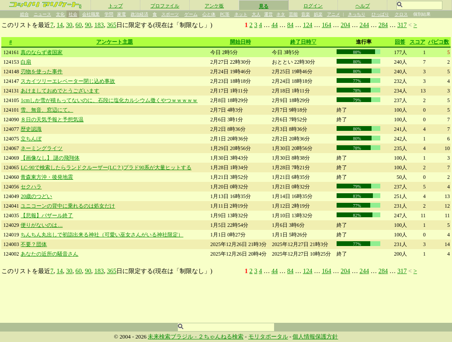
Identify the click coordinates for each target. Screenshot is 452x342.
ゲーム (191, 14)
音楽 (305, 14)
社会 (73, 14)
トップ (115, 5)
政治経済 (139, 14)
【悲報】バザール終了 (47, 215)
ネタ (280, 14)
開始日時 (240, 42)
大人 (256, 14)
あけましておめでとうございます (60, 91)
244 (364, 24)
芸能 (293, 14)
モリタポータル (268, 337)
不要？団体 (34, 244)
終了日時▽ (303, 42)
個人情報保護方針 (315, 337)
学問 (108, 14)
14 (59, 24)
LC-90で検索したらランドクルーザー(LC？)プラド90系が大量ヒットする (106, 167)
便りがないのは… (42, 225)
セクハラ (31, 187)
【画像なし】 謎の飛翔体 (50, 158)
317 (402, 24)
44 (274, 24)
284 (383, 24)
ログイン (313, 5)
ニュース (42, 14)
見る (263, 6)
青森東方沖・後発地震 (47, 177)
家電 (121, 14)
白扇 (26, 62)
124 (308, 24)
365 (112, 24)
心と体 (209, 14)
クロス (401, 14)
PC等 (224, 14)
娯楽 (318, 14)
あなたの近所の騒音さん (49, 254)
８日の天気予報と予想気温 (52, 119)
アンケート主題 (114, 42)
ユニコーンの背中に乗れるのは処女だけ (68, 206)
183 (99, 24)
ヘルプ (362, 5)
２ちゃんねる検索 (220, 337)
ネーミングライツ (42, 148)
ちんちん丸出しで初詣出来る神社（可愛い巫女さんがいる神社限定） (102, 235)
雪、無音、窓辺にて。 (47, 110)
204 (345, 24)
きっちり (356, 14)
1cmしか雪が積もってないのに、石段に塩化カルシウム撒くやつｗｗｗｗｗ (109, 100)
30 (69, 24)
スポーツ (170, 14)
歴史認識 (31, 129)
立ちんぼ (31, 139)
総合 (24, 14)
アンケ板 (214, 5)
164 (326, 24)
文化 (60, 14)
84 (290, 24)
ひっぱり (380, 14)
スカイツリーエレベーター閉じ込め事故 (68, 81)
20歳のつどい (36, 196)
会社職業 (91, 14)
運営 (268, 14)
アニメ (333, 14)
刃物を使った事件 (42, 71)
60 (79, 24)
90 (88, 24)
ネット (240, 14)
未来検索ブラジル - (173, 337)
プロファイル (164, 5)
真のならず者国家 (42, 52)
